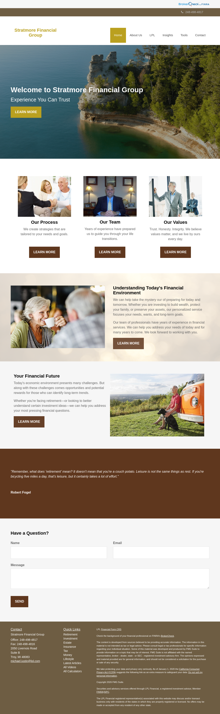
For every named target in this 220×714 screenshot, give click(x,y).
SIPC (106, 692)
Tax (66, 650)
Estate (68, 642)
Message (18, 565)
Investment (70, 638)
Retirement (70, 634)
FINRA (99, 692)
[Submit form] (19, 601)
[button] (137, 31)
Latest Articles (72, 663)
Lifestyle (69, 659)
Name (15, 543)
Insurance (70, 646)
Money (68, 655)
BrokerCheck (167, 636)
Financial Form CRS (111, 629)
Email (117, 543)
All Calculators (73, 671)
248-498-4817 (192, 12)
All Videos (70, 667)
